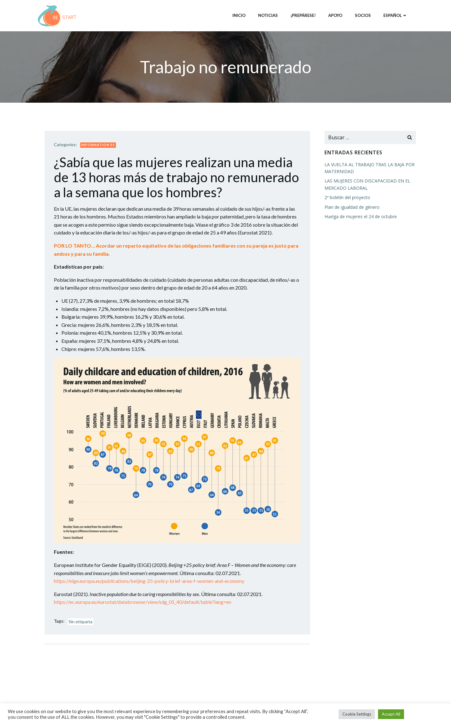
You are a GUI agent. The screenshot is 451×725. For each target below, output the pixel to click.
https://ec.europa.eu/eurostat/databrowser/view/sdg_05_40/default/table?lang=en (142, 602)
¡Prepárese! (303, 15)
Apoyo (335, 15)
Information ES (98, 145)
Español (395, 15)
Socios (363, 15)
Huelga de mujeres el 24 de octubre (360, 216)
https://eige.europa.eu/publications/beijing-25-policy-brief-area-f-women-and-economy (149, 581)
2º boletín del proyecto (347, 197)
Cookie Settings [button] (356, 714)
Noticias (268, 15)
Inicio (239, 15)
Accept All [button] (391, 714)
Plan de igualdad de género (352, 207)
